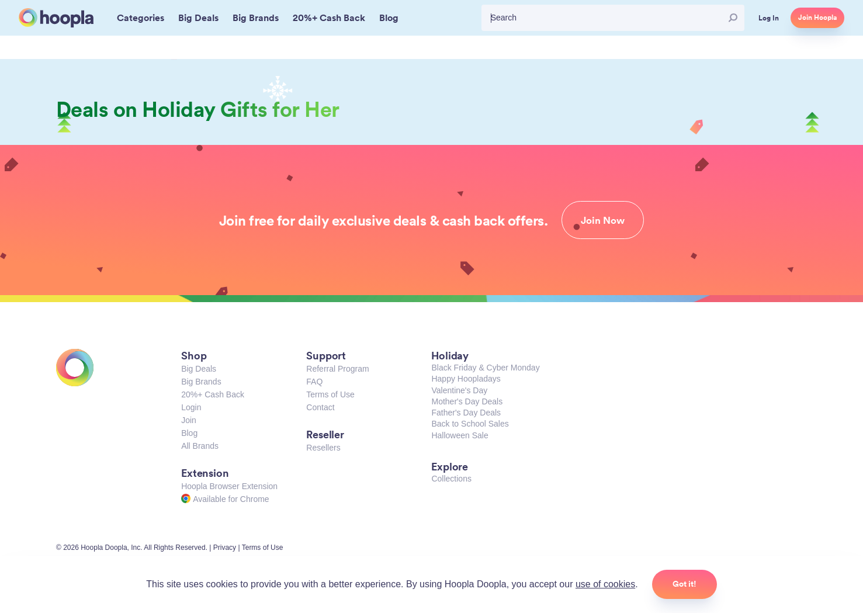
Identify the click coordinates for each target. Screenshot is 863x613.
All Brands (200, 446)
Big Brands (201, 381)
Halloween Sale (459, 435)
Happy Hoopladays (465, 378)
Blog (189, 433)
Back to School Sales (469, 423)
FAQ (314, 381)
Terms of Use (330, 394)
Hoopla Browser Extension (229, 486)
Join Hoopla (817, 17)
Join (188, 420)
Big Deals (198, 368)
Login (191, 407)
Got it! (684, 584)
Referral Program (337, 368)
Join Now (603, 220)
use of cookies (605, 584)
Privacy (224, 547)
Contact (320, 407)
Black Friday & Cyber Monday (485, 367)
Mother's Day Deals (466, 401)
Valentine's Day (459, 390)
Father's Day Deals (466, 412)
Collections (451, 478)
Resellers (323, 447)
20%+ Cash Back (212, 394)
